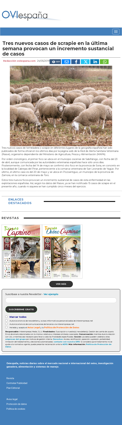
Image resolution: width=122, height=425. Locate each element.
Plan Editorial (13, 388)
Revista (10, 378)
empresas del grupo (15, 339)
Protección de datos (16, 404)
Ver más (61, 284)
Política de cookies (15, 409)
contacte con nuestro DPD (67, 342)
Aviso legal (11, 399)
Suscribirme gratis (21, 309)
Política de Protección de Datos (61, 327)
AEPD (65, 344)
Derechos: (58, 339)
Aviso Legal (33, 327)
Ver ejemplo (51, 294)
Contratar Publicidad (16, 383)
